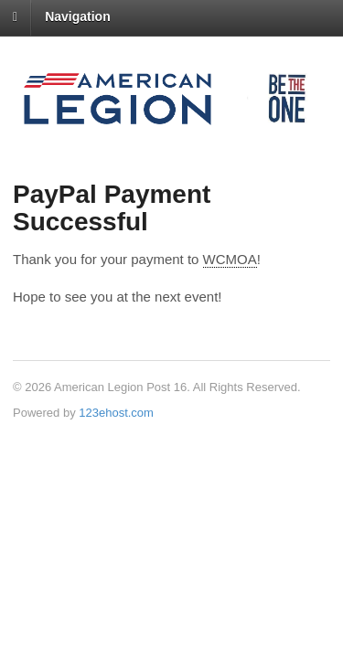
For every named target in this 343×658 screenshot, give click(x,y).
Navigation (78, 16)
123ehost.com (116, 412)
